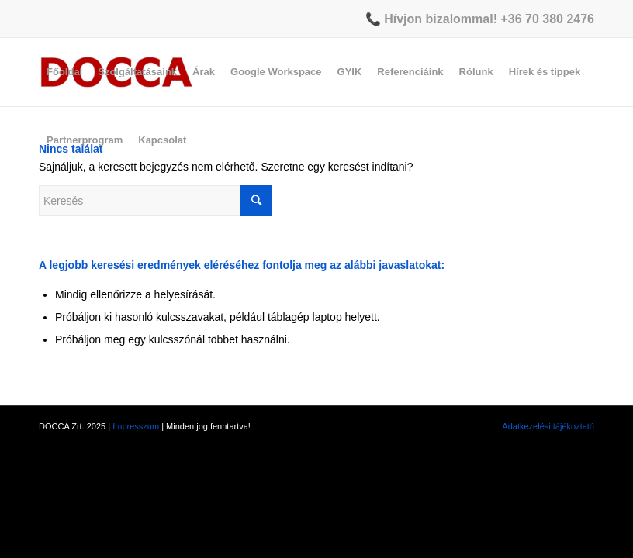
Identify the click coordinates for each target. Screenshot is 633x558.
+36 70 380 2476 (547, 19)
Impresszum (135, 426)
